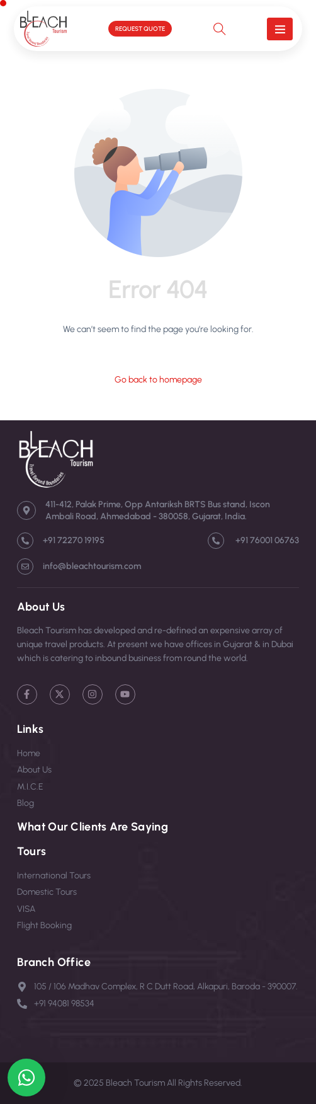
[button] (280, 29)
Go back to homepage (158, 379)
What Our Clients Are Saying (92, 827)
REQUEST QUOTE (140, 29)
